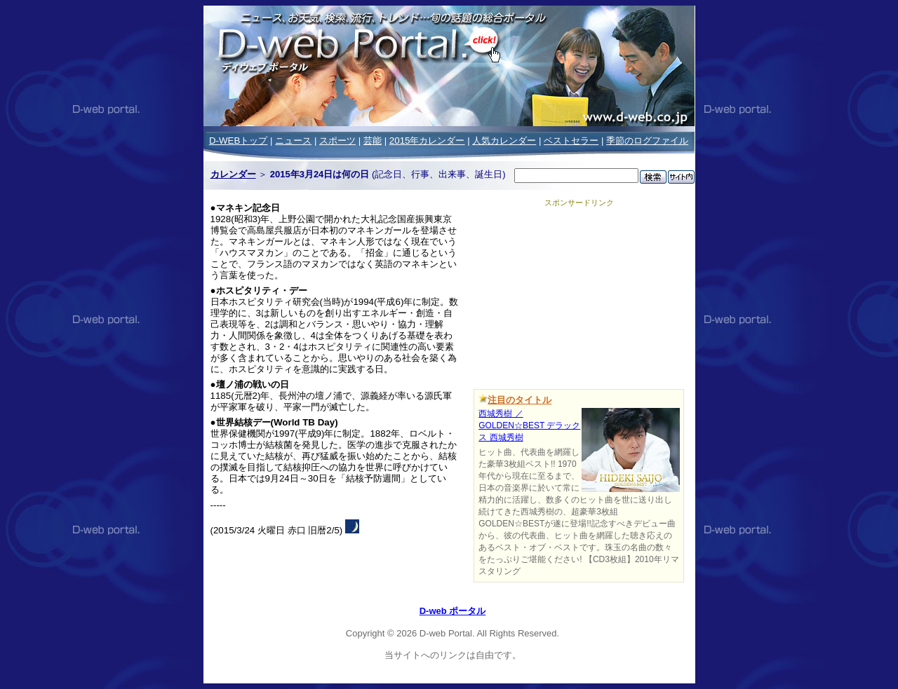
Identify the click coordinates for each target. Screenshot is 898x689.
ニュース (293, 140)
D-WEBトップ (238, 140)
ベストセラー (571, 140)
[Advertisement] (579, 295)
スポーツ (337, 140)
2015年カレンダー (427, 140)
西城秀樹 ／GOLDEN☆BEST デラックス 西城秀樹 (529, 425)
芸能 (372, 140)
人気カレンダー (504, 140)
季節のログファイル (647, 140)
